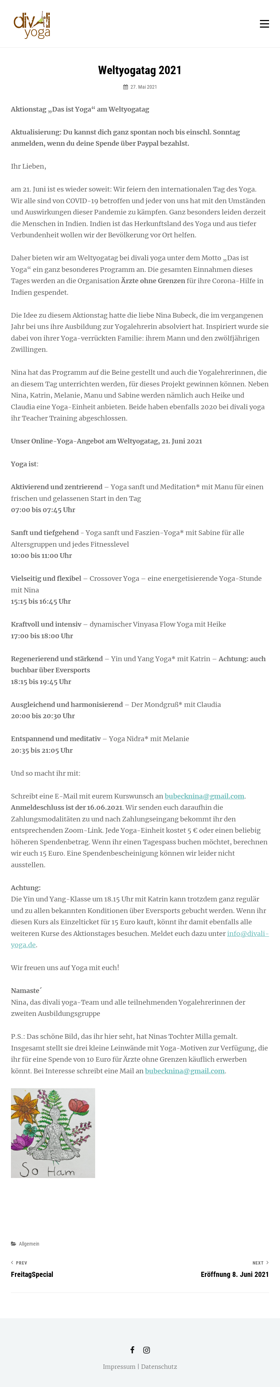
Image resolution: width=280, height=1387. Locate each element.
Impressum (119, 1366)
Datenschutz (159, 1366)
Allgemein (29, 1244)
